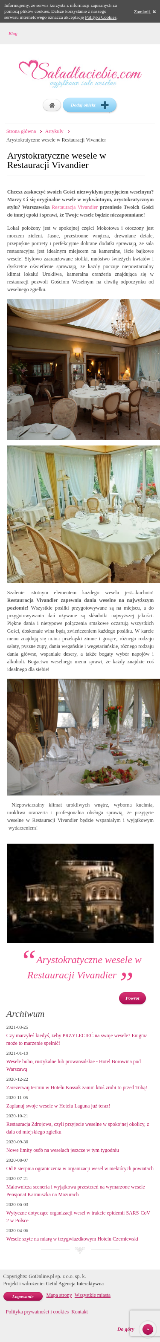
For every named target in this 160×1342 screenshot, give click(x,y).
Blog (13, 33)
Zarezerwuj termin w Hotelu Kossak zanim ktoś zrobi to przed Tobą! (76, 1087)
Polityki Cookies (100, 17)
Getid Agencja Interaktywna (75, 1284)
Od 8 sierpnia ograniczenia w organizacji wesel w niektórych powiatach (80, 1168)
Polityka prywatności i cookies (37, 1312)
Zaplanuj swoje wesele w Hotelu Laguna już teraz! (58, 1106)
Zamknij (145, 11)
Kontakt (79, 1312)
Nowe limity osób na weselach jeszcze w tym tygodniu (62, 1150)
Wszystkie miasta (93, 1295)
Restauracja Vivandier (75, 207)
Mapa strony (59, 1295)
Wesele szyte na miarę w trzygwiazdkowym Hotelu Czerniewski (72, 1239)
